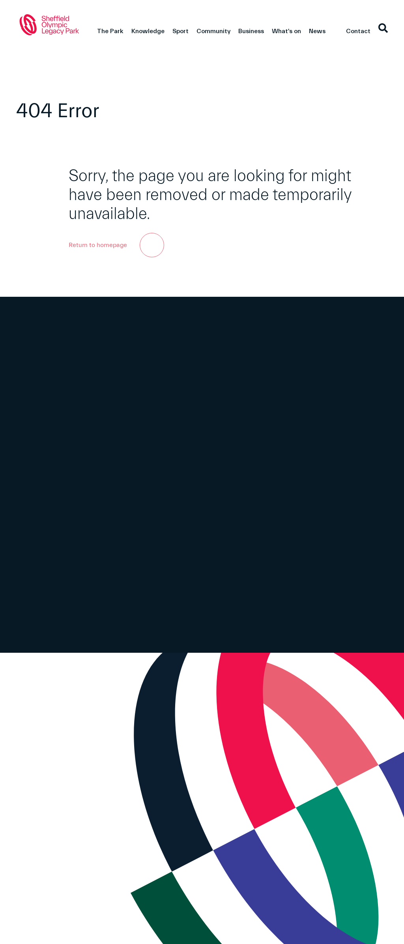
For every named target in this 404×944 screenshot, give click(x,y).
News (317, 31)
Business (251, 31)
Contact (358, 31)
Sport (180, 31)
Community (213, 31)
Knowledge (148, 31)
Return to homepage (116, 245)
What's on (286, 31)
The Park (110, 31)
